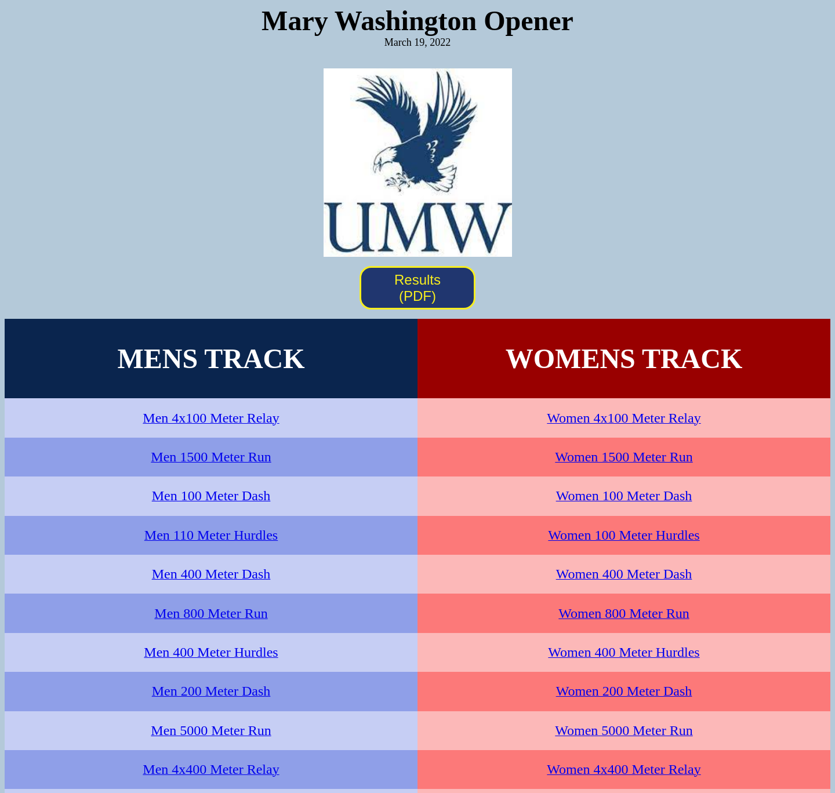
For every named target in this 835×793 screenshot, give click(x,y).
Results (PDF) (417, 288)
